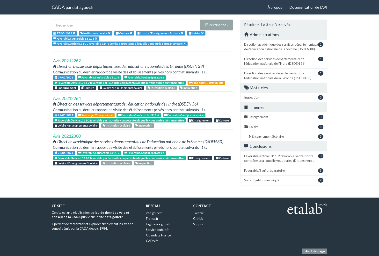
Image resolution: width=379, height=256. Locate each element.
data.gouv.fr (83, 7)
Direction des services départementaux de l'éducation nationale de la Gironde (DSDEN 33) (283, 75)
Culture (87, 87)
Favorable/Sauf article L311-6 (98, 77)
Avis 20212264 (67, 98)
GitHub (198, 218)
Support (199, 224)
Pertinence (216, 25)
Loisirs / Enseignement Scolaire (121, 87)
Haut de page (315, 251)
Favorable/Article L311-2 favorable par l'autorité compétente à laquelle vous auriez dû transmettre (119, 82)
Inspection (188, 87)
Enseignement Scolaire (285, 136)
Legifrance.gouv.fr (158, 224)
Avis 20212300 (67, 136)
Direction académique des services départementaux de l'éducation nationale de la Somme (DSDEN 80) (283, 46)
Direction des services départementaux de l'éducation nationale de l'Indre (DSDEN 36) (283, 61)
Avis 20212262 (67, 60)
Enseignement (65, 87)
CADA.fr (152, 241)
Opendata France (158, 235)
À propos (275, 7)
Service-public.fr (157, 230)
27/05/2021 (64, 77)
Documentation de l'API (308, 7)
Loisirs (283, 127)
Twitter (198, 213)
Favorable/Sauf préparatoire (144, 77)
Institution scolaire (161, 87)
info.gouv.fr (154, 213)
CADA (58, 7)
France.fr (152, 218)
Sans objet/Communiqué (206, 82)
